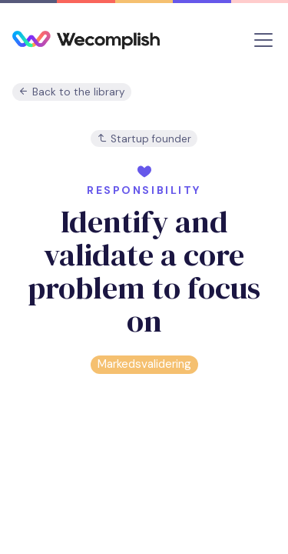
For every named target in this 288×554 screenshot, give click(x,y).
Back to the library (71, 91)
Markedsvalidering (144, 364)
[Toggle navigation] (263, 40)
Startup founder (144, 138)
